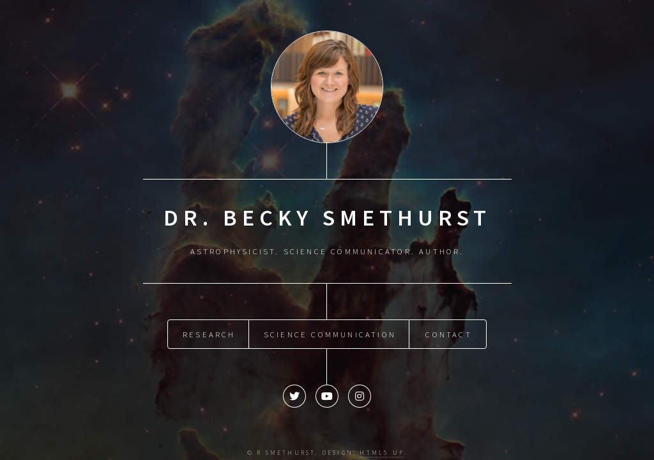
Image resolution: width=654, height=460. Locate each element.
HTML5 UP (382, 450)
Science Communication (330, 331)
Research (209, 331)
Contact (448, 331)
